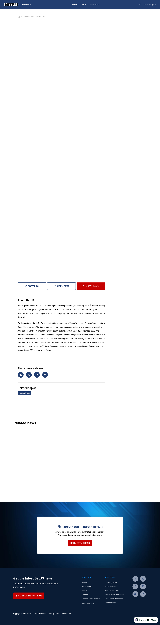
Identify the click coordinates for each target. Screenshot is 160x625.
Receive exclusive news (91, 599)
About (84, 4)
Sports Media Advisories (114, 595)
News (74, 4)
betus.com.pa (149, 4)
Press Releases (24, 393)
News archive (87, 586)
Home (84, 583)
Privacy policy (54, 614)
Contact (94, 4)
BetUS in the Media (112, 591)
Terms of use (66, 614)
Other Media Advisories (114, 599)
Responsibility (110, 603)
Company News (111, 583)
